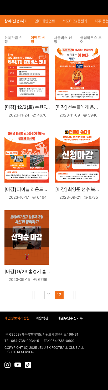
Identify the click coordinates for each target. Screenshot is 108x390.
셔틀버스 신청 (63, 40)
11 (49, 294)
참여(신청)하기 (16, 21)
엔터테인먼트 (45, 21)
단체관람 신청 (13, 40)
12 (59, 294)
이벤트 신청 (38, 40)
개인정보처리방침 (17, 318)
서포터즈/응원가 (75, 21)
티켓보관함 (90, 7)
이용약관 (42, 318)
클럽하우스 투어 (91, 40)
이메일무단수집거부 (68, 318)
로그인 (100, 7)
